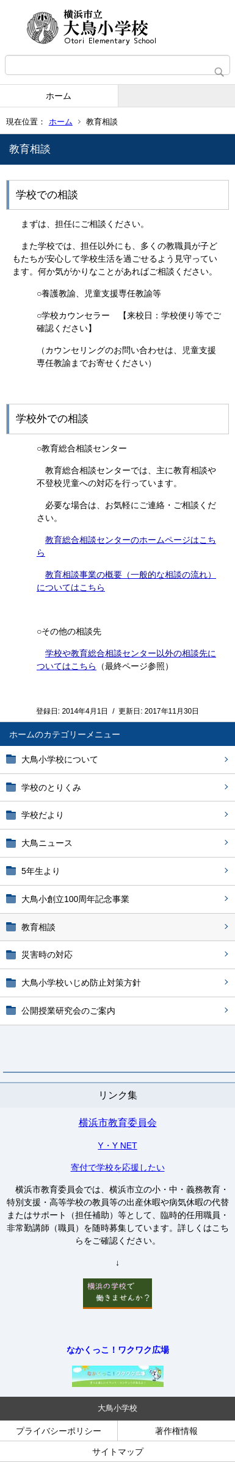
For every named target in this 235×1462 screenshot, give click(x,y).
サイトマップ (117, 1452)
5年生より (40, 871)
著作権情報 (176, 1431)
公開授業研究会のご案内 (68, 1011)
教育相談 (38, 927)
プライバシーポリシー (58, 1431)
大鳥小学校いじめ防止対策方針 (81, 982)
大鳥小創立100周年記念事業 (75, 899)
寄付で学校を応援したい (118, 1167)
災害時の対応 (47, 954)
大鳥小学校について (59, 759)
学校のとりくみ (51, 787)
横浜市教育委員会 (118, 1122)
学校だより (42, 815)
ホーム (58, 96)
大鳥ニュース (47, 843)
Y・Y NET (117, 1145)
